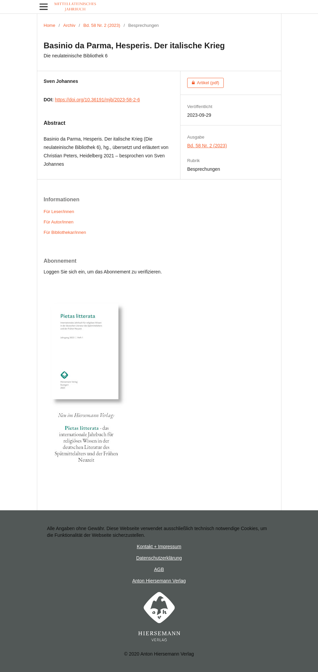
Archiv (69, 25)
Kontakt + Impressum (159, 546)
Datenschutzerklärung (159, 558)
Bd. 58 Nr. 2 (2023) (102, 25)
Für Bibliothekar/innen (65, 232)
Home (49, 25)
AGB (159, 569)
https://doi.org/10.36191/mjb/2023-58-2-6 (97, 99)
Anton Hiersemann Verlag (159, 580)
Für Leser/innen (59, 211)
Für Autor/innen (58, 221)
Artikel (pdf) (203, 83)
